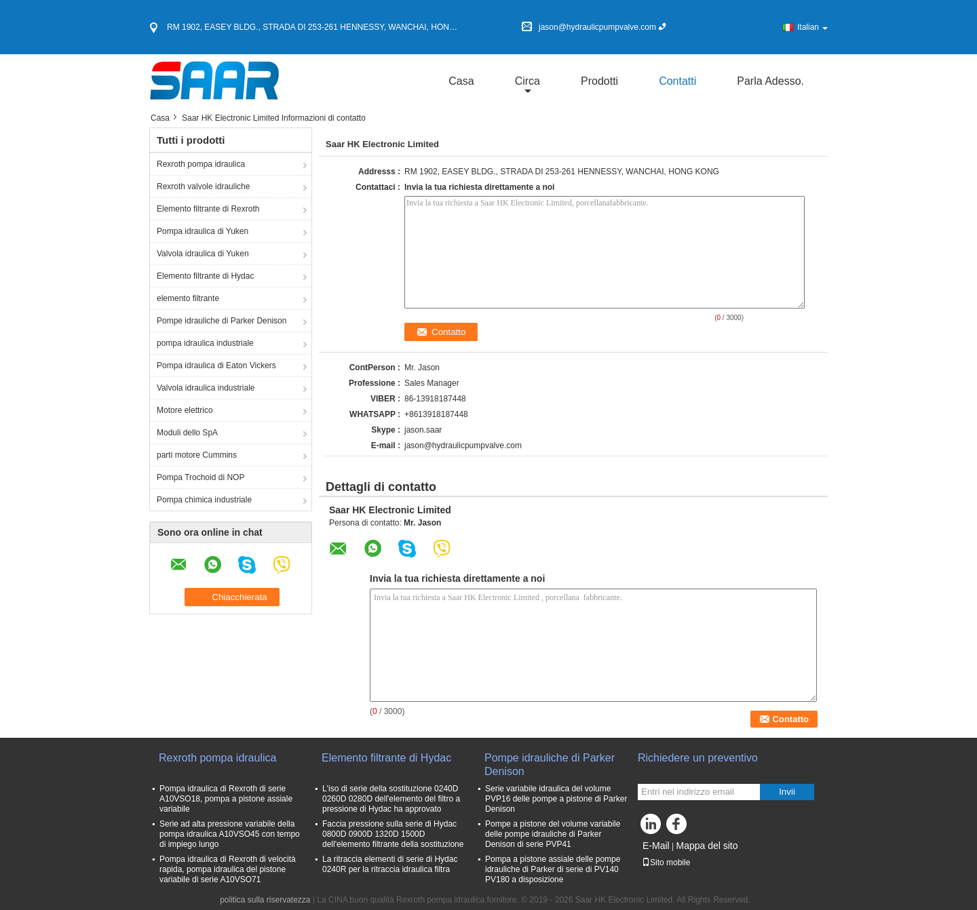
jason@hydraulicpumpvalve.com (463, 445)
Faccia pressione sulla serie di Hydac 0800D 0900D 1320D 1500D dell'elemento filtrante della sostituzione (392, 834)
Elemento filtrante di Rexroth (208, 209)
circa (527, 81)
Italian (812, 27)
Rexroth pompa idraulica (201, 164)
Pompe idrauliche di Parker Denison (221, 320)
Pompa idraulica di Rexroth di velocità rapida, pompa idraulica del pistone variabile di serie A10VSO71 (227, 869)
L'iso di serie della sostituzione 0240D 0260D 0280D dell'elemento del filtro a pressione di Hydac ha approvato (391, 799)
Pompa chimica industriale (204, 500)
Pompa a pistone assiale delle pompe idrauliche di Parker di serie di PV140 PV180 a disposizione (552, 869)
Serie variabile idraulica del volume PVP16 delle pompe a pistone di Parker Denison (556, 799)
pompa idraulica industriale (205, 343)
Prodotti (599, 81)
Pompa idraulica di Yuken (202, 231)
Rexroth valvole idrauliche (203, 186)
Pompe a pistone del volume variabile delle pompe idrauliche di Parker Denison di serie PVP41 (552, 834)
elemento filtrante (188, 298)
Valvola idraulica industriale (206, 388)
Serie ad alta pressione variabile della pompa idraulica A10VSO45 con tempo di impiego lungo (229, 834)
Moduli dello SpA (187, 432)
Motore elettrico (185, 410)
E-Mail (656, 845)
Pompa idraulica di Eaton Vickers (216, 365)
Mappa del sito (706, 845)
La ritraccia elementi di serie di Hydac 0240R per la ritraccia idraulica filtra (389, 864)
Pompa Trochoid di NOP (200, 477)
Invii (787, 792)
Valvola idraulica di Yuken (203, 253)
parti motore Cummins (197, 455)
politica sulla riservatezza (265, 900)
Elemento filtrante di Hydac (205, 276)
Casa (461, 81)
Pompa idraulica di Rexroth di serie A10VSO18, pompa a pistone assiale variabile (225, 799)
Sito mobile (666, 862)
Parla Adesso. (770, 81)
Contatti (677, 81)
